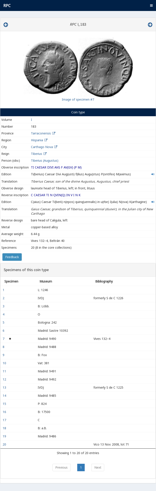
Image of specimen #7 (78, 99)
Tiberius (36, 154)
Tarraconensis (41, 133)
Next (97, 467)
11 (5, 371)
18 (5, 428)
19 (5, 436)
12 (5, 379)
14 (5, 395)
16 (5, 412)
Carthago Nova (42, 147)
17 (5, 420)
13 (5, 387)
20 (5, 444)
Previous (61, 467)
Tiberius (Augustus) (44, 160)
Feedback (12, 257)
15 (5, 404)
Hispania (37, 140)
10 (5, 363)
